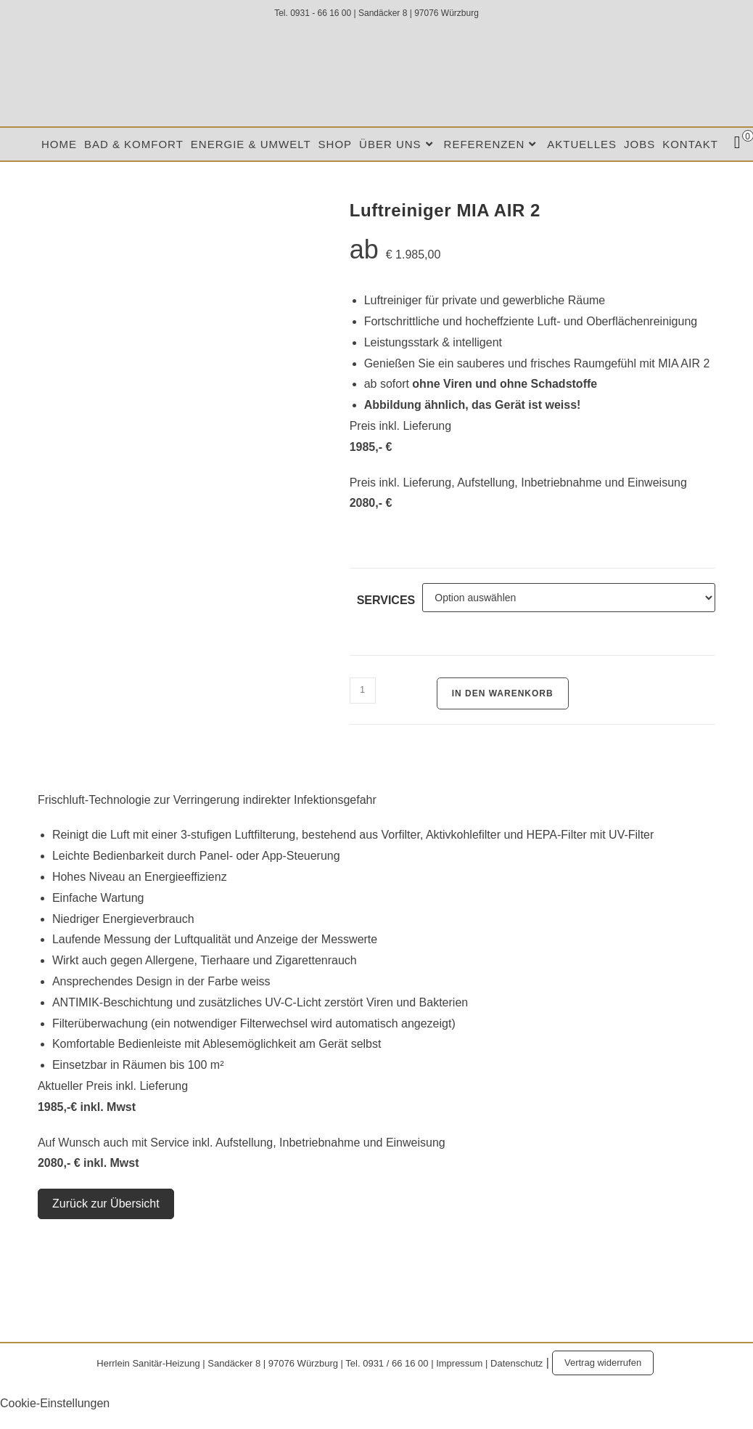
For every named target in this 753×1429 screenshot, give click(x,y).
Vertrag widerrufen (602, 1362)
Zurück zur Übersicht (106, 1203)
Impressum (459, 1362)
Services (386, 600)
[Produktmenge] (363, 690)
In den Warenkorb (503, 693)
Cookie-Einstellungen (55, 1403)
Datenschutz (516, 1362)
